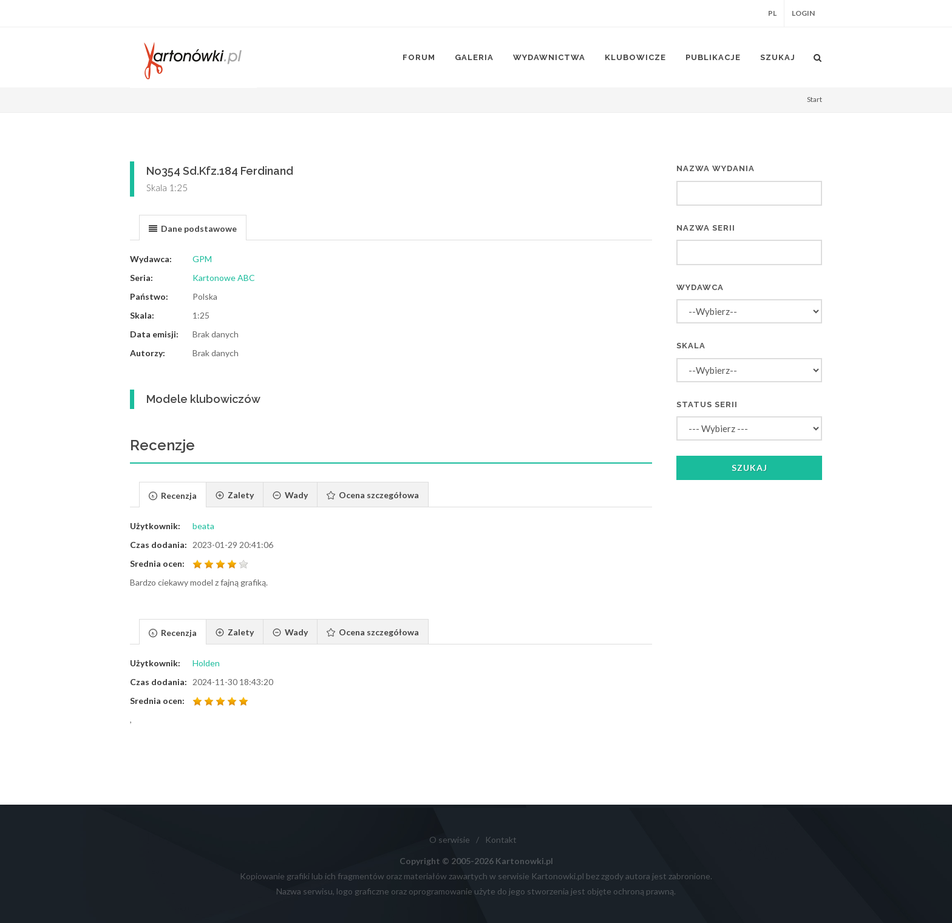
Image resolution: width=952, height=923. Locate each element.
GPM (202, 259)
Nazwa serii (705, 227)
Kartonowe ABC (223, 277)
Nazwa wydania (715, 168)
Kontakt (501, 839)
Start (814, 99)
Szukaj (749, 467)
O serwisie (449, 839)
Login (803, 13)
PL (772, 13)
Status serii (707, 404)
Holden (206, 663)
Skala (691, 345)
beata (203, 526)
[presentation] (193, 228)
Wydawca (700, 287)
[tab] (192, 227)
